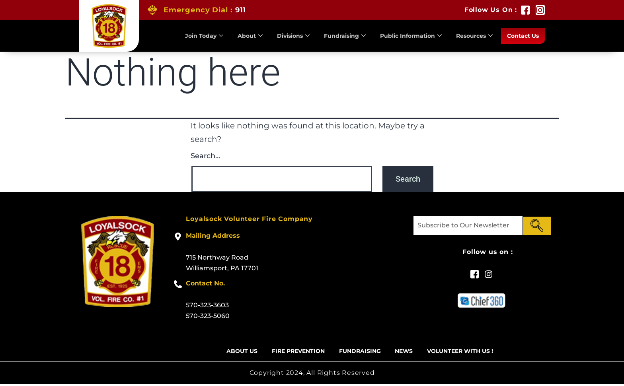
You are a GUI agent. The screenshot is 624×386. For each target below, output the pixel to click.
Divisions (281, 35)
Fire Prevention (293, 352)
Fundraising (335, 35)
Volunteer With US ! (468, 352)
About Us (232, 352)
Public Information (404, 35)
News (407, 352)
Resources (470, 35)
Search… (205, 155)
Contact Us (521, 35)
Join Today (189, 35)
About (236, 35)
